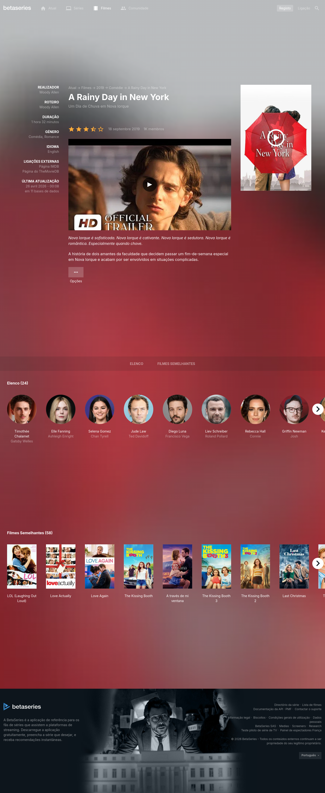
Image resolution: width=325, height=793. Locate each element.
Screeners (299, 726)
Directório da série (286, 705)
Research (315, 726)
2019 (100, 88)
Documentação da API (268, 709)
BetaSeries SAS (265, 726)
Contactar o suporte (308, 709)
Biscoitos (259, 717)
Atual (72, 88)
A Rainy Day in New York (147, 88)
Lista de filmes (311, 705)
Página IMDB (49, 166)
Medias (284, 726)
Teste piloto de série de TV (259, 730)
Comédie (116, 88)
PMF (289, 709)
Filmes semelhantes (176, 364)
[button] (22, 419)
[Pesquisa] (316, 8)
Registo (285, 8)
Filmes (86, 88)
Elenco (136, 364)
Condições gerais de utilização (289, 717)
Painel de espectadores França (300, 730)
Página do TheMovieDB (40, 171)
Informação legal (239, 717)
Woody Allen (49, 92)
